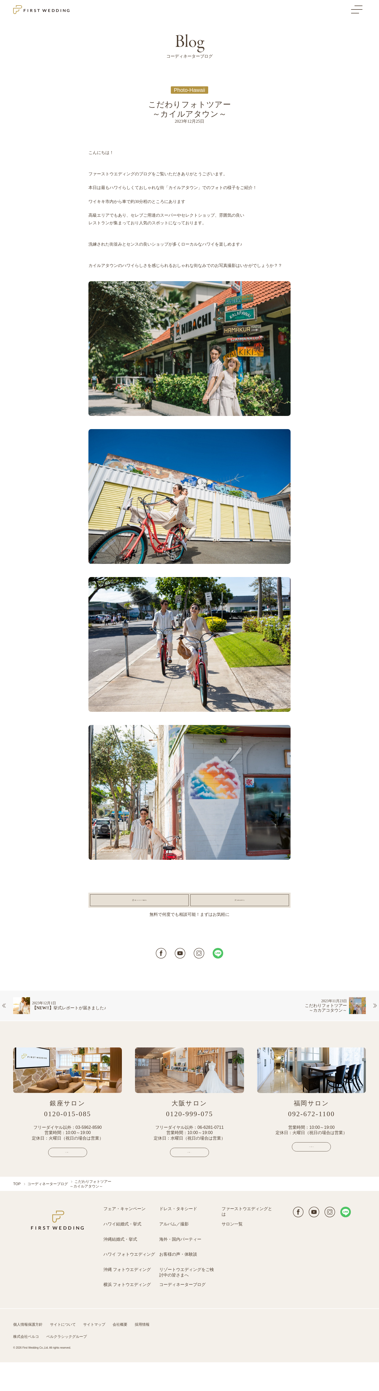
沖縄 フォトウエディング (127, 1298)
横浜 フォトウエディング (127, 1313)
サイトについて (63, 1353)
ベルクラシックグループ (66, 1365)
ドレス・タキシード (178, 1237)
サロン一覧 (232, 1252)
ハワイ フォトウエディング (129, 1283)
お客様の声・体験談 (178, 1283)
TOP (17, 1212)
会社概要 (120, 1353)
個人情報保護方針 (28, 1353)
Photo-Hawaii (189, 90)
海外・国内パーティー (180, 1268)
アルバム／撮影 (174, 1252)
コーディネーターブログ (47, 1212)
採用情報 (142, 1353)
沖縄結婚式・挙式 (120, 1268)
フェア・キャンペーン (124, 1237)
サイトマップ (94, 1353)
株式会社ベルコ (26, 1365)
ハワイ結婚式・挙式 (122, 1252)
